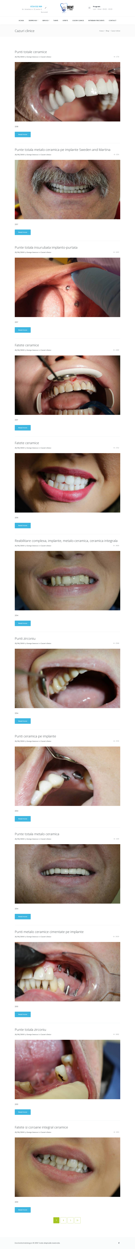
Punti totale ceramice (31, 51)
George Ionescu (32, 57)
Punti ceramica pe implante (35, 736)
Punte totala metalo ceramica (37, 834)
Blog (107, 31)
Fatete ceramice (27, 345)
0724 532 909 (36, 6)
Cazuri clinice (45, 57)
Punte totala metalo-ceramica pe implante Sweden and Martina (63, 149)
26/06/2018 (19, 57)
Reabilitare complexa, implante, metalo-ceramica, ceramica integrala (66, 540)
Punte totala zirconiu (31, 1029)
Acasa (101, 31)
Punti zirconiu (25, 638)
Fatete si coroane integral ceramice (41, 1127)
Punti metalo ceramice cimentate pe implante (49, 932)
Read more (22, 134)
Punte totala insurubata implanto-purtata (46, 247)
